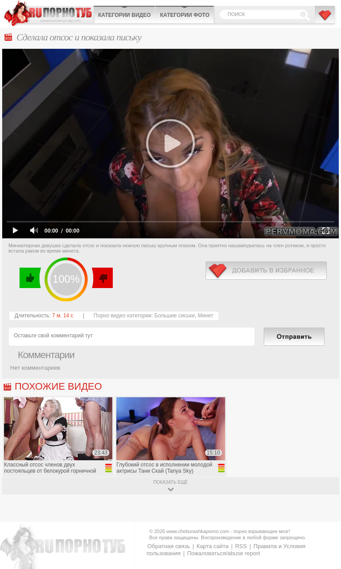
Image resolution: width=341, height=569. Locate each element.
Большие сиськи (175, 315)
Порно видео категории (122, 315)
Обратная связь (168, 546)
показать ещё (170, 482)
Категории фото (184, 15)
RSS (241, 546)
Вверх (324, 537)
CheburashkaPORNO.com (48, 13)
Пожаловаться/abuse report (223, 553)
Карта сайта (212, 546)
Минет (205, 315)
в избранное (266, 270)
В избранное (325, 19)
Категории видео (124, 15)
